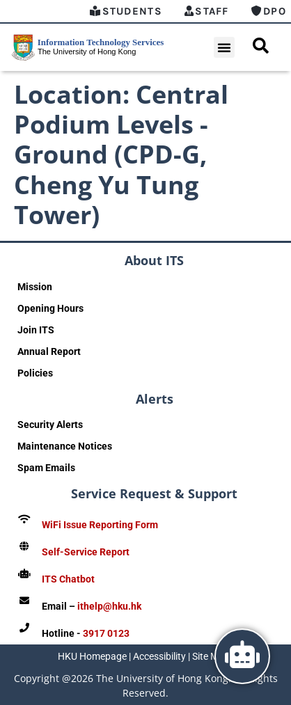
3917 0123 (106, 633)
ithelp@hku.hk (109, 606)
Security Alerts (50, 424)
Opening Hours (50, 308)
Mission (34, 286)
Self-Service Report (85, 551)
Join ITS (35, 329)
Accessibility (159, 656)
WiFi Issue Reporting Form (100, 524)
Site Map (211, 656)
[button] (224, 47)
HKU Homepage (92, 656)
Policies (35, 373)
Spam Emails (46, 467)
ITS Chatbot (68, 579)
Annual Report (49, 351)
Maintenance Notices (64, 446)
